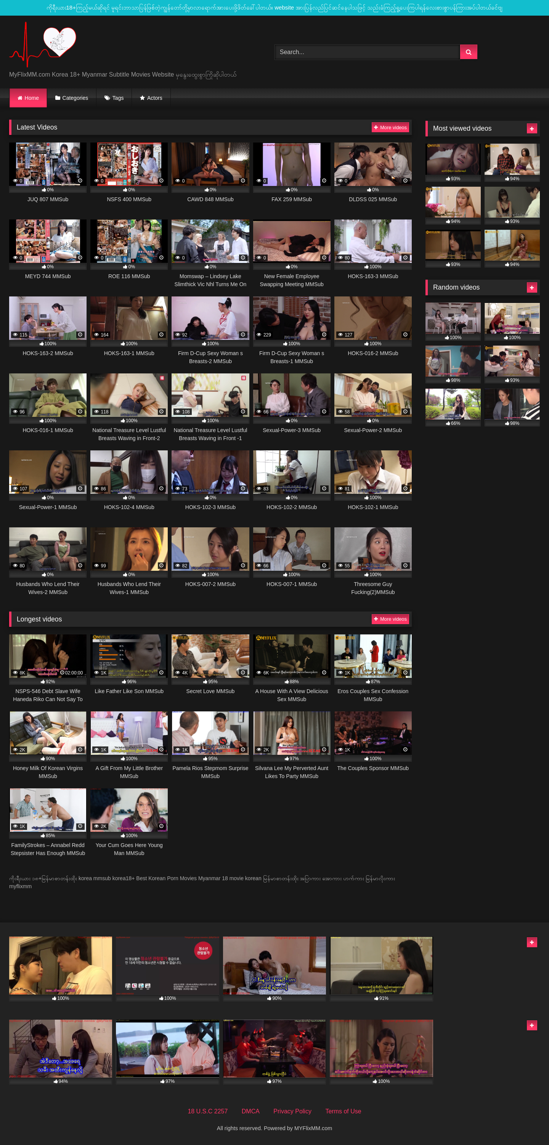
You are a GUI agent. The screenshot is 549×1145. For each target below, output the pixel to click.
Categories (75, 98)
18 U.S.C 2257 (208, 1111)
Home (32, 98)
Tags (118, 98)
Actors (154, 98)
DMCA (251, 1111)
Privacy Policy (292, 1111)
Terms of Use (343, 1111)
